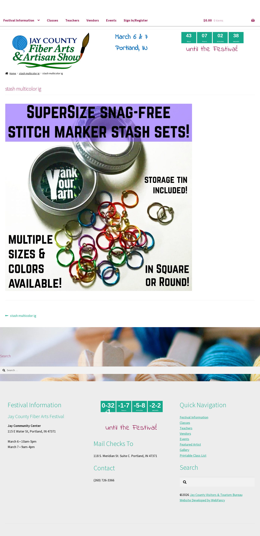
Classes (52, 20)
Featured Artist (190, 444)
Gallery (184, 450)
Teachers (72, 20)
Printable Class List (193, 455)
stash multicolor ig (29, 73)
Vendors (92, 20)
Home (13, 73)
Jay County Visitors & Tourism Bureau (216, 495)
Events (111, 20)
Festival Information (18, 20)
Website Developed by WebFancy (202, 500)
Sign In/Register (136, 20)
